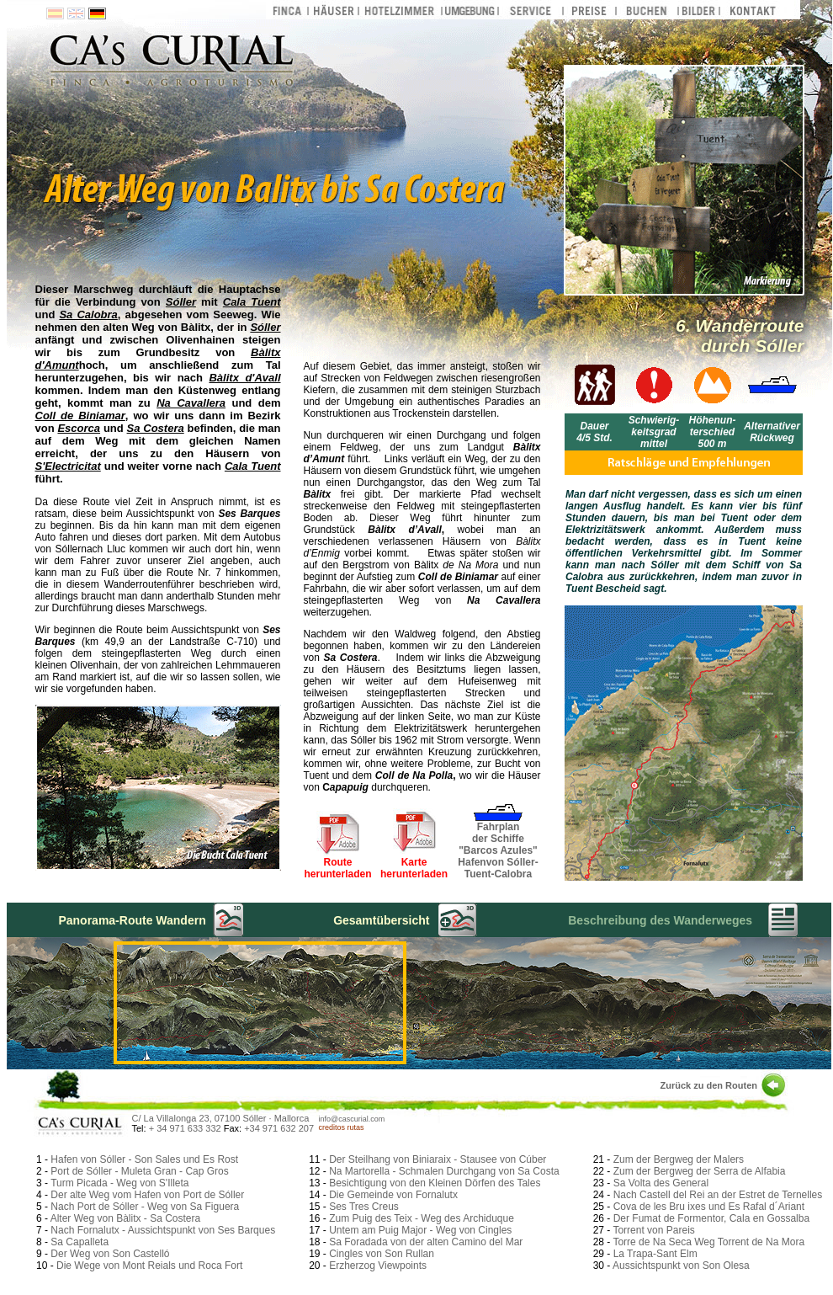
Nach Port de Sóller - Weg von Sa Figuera (144, 1206)
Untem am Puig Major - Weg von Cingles (420, 1230)
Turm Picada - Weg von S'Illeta (119, 1183)
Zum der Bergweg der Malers (678, 1159)
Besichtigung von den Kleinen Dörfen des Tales (434, 1183)
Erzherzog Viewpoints (378, 1265)
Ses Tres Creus (364, 1206)
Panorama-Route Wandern (131, 920)
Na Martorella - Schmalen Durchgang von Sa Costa (444, 1171)
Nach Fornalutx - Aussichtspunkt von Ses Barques (162, 1230)
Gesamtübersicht (381, 920)
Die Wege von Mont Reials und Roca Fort (149, 1265)
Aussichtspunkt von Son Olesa (681, 1265)
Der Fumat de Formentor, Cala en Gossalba (711, 1218)
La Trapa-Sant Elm (655, 1254)
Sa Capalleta (79, 1242)
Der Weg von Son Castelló (109, 1254)
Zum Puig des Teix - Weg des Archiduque (421, 1218)
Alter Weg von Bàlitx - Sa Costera (125, 1218)
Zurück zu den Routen (709, 1085)
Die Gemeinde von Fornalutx (393, 1195)
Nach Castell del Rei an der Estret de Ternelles (718, 1195)
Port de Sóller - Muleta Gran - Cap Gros (139, 1171)
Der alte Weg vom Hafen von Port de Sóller (147, 1195)
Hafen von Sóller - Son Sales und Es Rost (144, 1159)
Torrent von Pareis (653, 1230)
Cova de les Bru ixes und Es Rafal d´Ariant (708, 1206)
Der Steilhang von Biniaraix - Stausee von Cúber (437, 1159)
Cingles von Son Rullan (381, 1254)
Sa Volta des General (660, 1183)
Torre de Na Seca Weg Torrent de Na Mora (708, 1242)
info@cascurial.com (352, 1119)
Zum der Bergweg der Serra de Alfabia (699, 1171)
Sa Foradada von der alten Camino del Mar (426, 1242)
